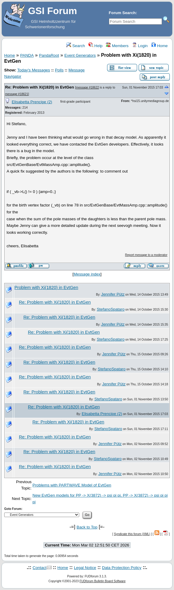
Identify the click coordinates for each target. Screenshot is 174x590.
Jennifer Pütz (112, 294)
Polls (59, 70)
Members (117, 46)
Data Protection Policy (121, 567)
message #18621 (16, 94)
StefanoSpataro (110, 309)
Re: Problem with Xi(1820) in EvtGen (39, 87)
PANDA (27, 55)
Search (75, 46)
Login (140, 46)
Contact (39, 567)
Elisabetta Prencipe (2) (32, 102)
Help (95, 46)
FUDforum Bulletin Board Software (102, 581)
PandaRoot (49, 55)
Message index (87, 274)
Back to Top (86, 527)
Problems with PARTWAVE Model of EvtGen (71, 485)
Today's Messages (33, 70)
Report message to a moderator (146, 255)
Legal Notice (85, 567)
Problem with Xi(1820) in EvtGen (46, 287)
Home (159, 46)
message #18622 (87, 87)
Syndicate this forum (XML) (132, 534)
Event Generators (80, 55)
